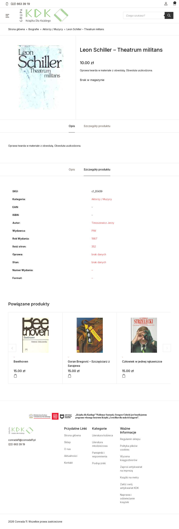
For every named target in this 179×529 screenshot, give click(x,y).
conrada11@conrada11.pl (22, 439)
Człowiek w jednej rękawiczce (142, 361)
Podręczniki (99, 463)
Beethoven (21, 361)
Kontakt (68, 462)
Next (167, 348)
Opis (72, 126)
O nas (67, 449)
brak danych (99, 254)
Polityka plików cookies (128, 447)
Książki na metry (129, 477)
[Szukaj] (169, 15)
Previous (12, 348)
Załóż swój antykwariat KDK (129, 486)
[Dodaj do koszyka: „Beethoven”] (15, 375)
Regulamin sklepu (130, 439)
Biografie (33, 29)
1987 (94, 238)
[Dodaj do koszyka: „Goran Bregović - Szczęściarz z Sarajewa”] (69, 375)
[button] (166, 4)
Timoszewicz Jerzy (103, 222)
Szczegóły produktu (97, 126)
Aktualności (70, 455)
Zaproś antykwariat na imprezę (131, 468)
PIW (94, 230)
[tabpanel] (40, 77)
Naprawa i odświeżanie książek (127, 498)
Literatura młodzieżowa (100, 444)
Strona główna (16, 29)
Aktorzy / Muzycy (53, 29)
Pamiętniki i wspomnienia (99, 454)
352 (94, 246)
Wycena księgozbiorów (128, 458)
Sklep (67, 442)
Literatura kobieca (102, 435)
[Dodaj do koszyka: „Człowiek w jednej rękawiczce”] (124, 375)
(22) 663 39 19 (18, 4)
